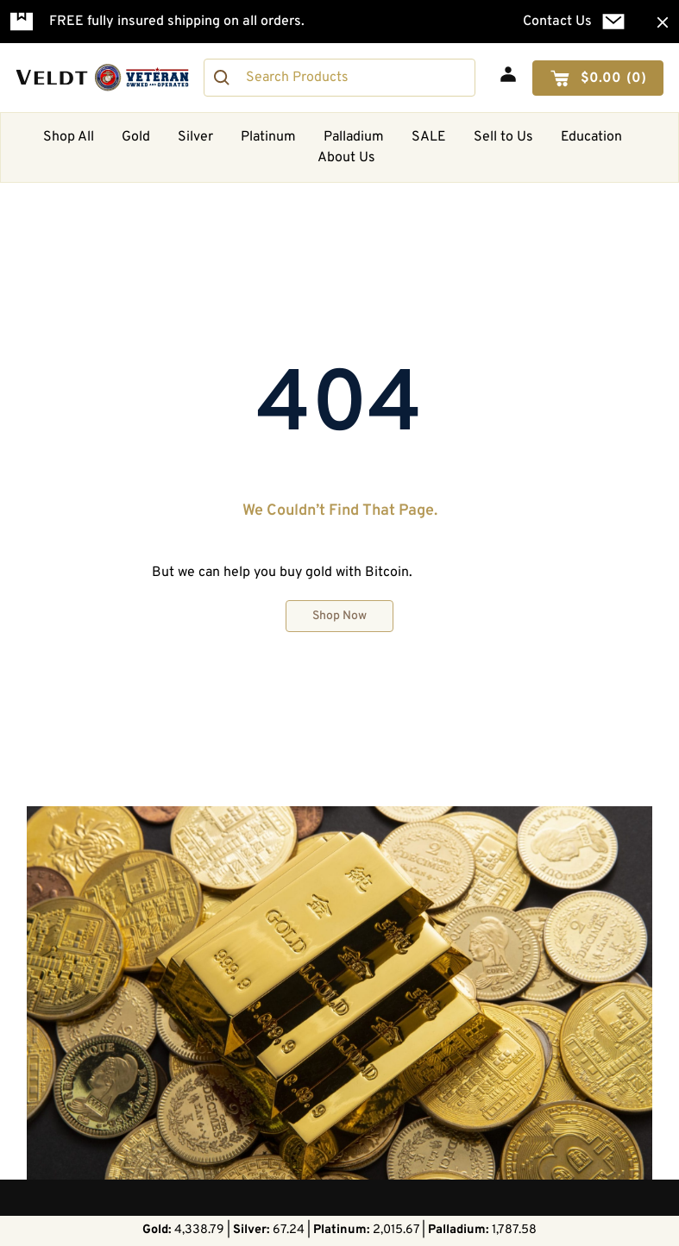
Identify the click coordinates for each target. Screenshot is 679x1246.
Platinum (268, 137)
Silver (195, 137)
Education (591, 137)
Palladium (354, 137)
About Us (346, 157)
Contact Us (557, 21)
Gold (136, 137)
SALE (429, 137)
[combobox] (339, 78)
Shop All (68, 137)
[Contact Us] (613, 21)
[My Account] (508, 74)
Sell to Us (503, 137)
